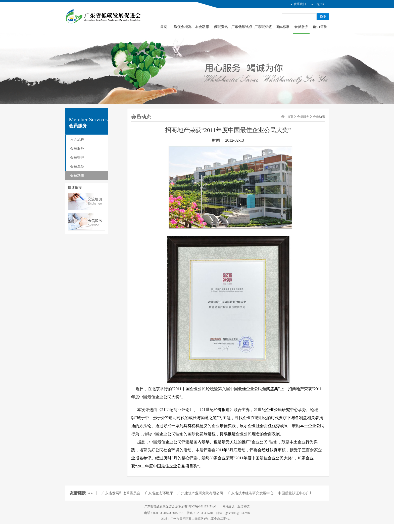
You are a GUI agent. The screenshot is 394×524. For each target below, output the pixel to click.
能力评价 (320, 27)
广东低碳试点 (241, 27)
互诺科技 (243, 506)
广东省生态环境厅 (159, 493)
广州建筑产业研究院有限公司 (200, 493)
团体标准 (282, 27)
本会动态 (202, 27)
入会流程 (77, 139)
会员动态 (77, 176)
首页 (163, 27)
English (319, 4)
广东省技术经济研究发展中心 (250, 493)
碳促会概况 (182, 27)
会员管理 (77, 157)
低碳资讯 (221, 27)
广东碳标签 (263, 27)
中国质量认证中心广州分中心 (301, 493)
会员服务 (301, 27)
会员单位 (77, 167)
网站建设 (228, 506)
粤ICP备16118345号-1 (202, 506)
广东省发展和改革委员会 (121, 493)
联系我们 (300, 4)
